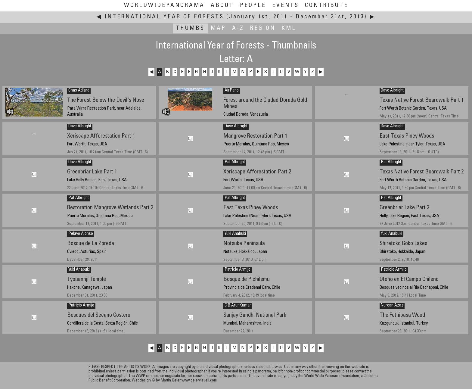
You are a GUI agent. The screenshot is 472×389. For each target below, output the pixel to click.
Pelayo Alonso (80, 234)
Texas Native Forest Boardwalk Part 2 (422, 172)
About (222, 5)
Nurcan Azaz (392, 305)
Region (262, 28)
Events (285, 5)
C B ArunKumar (238, 305)
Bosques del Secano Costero (98, 315)
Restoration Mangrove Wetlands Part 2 (110, 208)
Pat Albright (235, 162)
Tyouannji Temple (86, 279)
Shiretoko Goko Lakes (403, 244)
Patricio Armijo (237, 270)
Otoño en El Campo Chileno (409, 279)
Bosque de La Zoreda (90, 244)
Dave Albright (392, 91)
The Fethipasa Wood (402, 315)
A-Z (238, 28)
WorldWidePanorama (164, 5)
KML (288, 28)
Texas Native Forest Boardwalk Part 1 (422, 100)
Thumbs (190, 28)
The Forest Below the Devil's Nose (105, 100)
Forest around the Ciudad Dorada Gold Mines (265, 104)
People (253, 5)
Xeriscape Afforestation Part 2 (257, 172)
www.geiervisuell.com (199, 381)
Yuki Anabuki (235, 234)
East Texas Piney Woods (407, 136)
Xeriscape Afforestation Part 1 (101, 136)
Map (218, 28)
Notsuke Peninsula (244, 244)
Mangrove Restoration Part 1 (255, 136)
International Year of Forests (164, 17)
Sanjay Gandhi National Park (254, 315)
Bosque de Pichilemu (246, 279)
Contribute (326, 5)
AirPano (232, 91)
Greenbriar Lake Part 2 (404, 208)
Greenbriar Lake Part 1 (92, 172)
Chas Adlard (78, 91)
